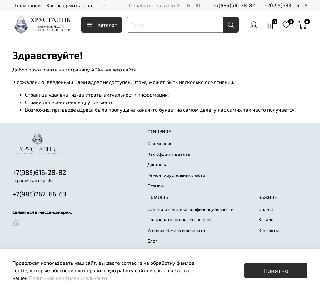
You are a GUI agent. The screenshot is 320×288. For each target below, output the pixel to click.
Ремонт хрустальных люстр (176, 175)
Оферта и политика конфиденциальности (190, 209)
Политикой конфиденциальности (68, 278)
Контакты (268, 230)
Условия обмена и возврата (176, 230)
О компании (26, 5)
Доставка (158, 164)
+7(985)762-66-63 (39, 194)
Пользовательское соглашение (180, 219)
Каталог (102, 25)
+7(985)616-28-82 (234, 5)
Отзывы (156, 185)
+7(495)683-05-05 (286, 5)
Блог (153, 240)
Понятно (275, 270)
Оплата (266, 209)
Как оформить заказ (70, 5)
